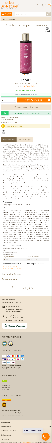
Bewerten (33, 107)
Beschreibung (9, 139)
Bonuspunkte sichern (17, 126)
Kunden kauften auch (12, 274)
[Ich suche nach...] (33, 14)
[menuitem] (38, 5)
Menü (6, 13)
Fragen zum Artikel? (10, 266)
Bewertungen (25, 139)
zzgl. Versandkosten (29, 86)
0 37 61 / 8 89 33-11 (10, 316)
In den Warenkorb (37, 99)
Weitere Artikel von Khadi (12, 268)
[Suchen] (48, 14)
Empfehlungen (9, 279)
